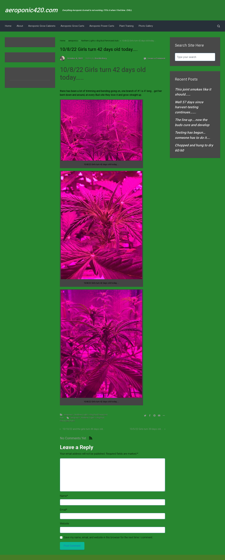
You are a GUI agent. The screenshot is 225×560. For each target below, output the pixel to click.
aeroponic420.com (31, 10)
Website (64, 523)
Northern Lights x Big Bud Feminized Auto (100, 40)
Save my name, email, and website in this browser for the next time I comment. (108, 537)
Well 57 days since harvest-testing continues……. (189, 107)
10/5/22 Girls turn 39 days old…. (146, 429)
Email (63, 509)
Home (62, 40)
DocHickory (101, 58)
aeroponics (73, 40)
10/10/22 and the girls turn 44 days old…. (83, 429)
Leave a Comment (156, 58)
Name (64, 495)
